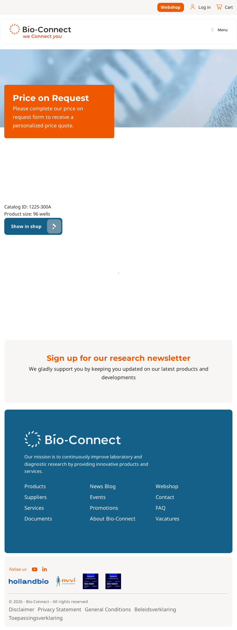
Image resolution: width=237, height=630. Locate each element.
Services (34, 507)
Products (35, 486)
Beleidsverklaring (155, 609)
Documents (38, 518)
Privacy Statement (59, 609)
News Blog (103, 486)
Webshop (171, 7)
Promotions (104, 507)
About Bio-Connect (113, 518)
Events (98, 497)
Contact (165, 497)
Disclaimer (21, 609)
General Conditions (108, 609)
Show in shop (26, 226)
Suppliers (35, 497)
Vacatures (167, 518)
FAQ (161, 507)
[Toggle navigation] (219, 30)
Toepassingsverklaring (36, 617)
